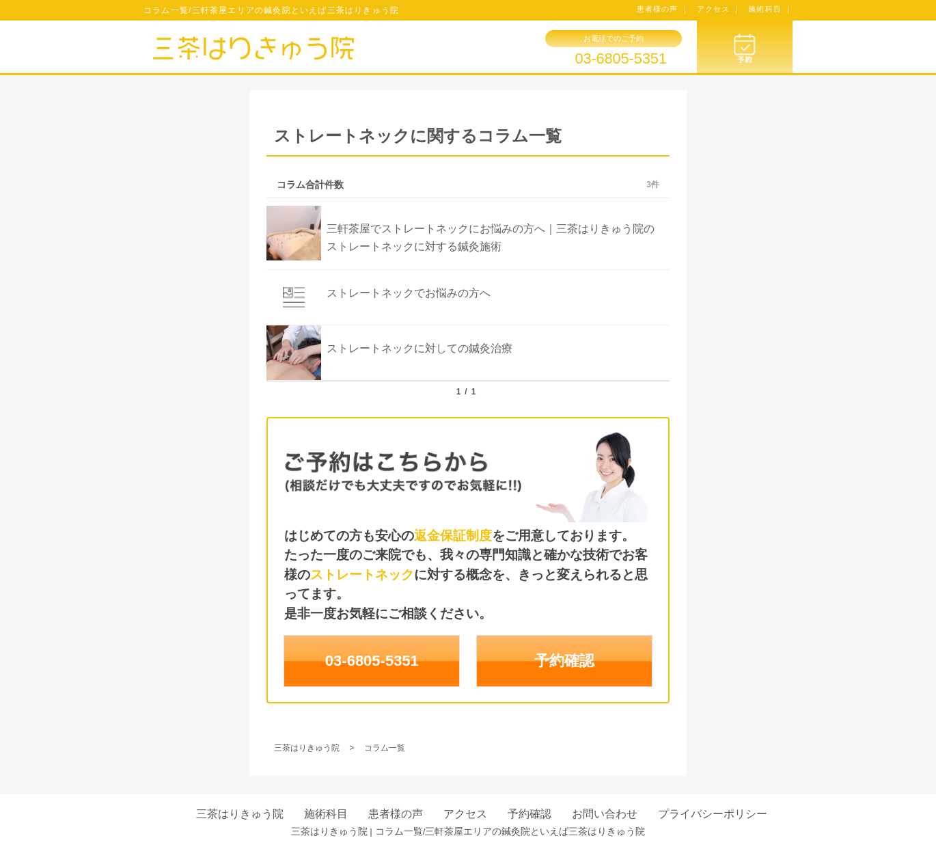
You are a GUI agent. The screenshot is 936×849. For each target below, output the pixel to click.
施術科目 (326, 814)
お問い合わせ (604, 814)
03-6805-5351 (620, 58)
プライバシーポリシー (712, 814)
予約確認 (564, 660)
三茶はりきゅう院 (240, 814)
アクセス (465, 814)
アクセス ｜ (719, 9)
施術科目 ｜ (770, 9)
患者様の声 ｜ (663, 9)
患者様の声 (395, 814)
